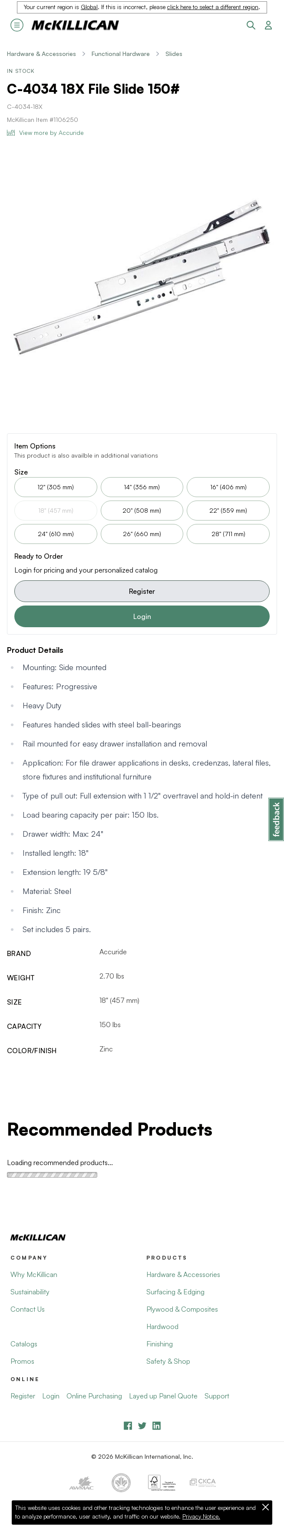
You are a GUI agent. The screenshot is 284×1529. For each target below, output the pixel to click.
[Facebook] (127, 1425)
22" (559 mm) (228, 510)
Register (142, 591)
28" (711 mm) (228, 533)
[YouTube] (142, 1425)
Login (142, 616)
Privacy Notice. (201, 1516)
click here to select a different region (212, 6)
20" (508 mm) (141, 510)
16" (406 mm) (228, 487)
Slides (173, 53)
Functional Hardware (121, 53)
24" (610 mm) (56, 533)
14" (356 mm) (142, 487)
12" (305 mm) (55, 487)
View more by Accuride (45, 132)
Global (89, 6)
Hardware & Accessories (41, 53)
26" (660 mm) (142, 533)
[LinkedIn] (156, 1425)
